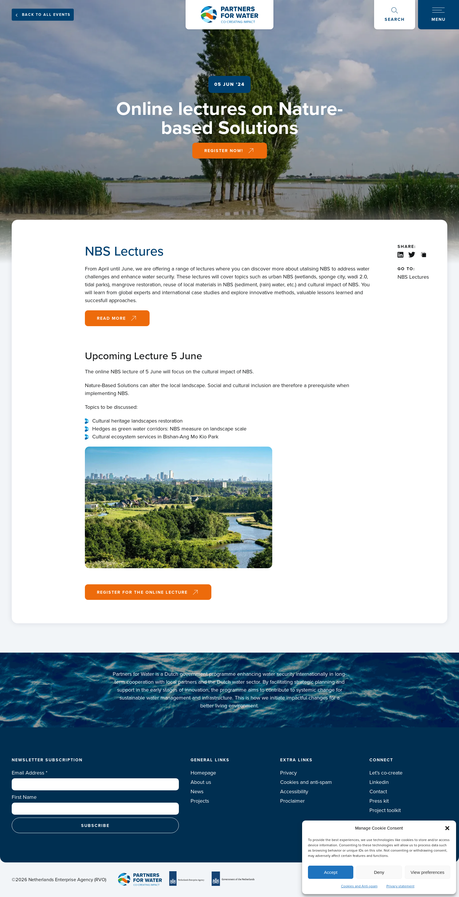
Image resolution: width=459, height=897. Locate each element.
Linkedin (379, 782)
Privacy (288, 773)
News (197, 791)
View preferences (428, 872)
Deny (379, 872)
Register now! (223, 150)
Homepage (203, 773)
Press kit (379, 801)
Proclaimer (292, 801)
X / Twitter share (412, 254)
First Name (24, 797)
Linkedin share (401, 254)
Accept (331, 872)
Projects (200, 801)
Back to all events (46, 14)
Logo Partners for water (229, 14)
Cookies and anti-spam (306, 782)
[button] (447, 828)
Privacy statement (400, 886)
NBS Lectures (413, 277)
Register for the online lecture (142, 592)
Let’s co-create (386, 773)
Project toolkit (385, 810)
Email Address (29, 773)
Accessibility (294, 791)
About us (201, 782)
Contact (378, 791)
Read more (111, 318)
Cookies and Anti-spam (359, 886)
